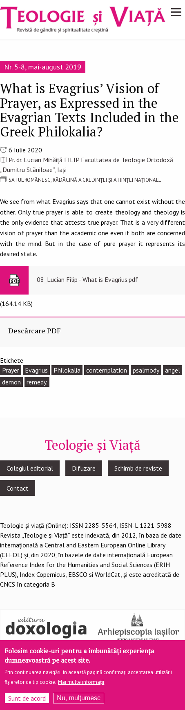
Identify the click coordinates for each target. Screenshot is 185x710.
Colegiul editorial (30, 468)
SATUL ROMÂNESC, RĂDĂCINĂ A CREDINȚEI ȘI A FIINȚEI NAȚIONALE (85, 179)
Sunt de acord (27, 702)
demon (11, 382)
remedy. (37, 382)
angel (172, 370)
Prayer (10, 370)
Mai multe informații (81, 686)
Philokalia (66, 370)
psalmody (146, 370)
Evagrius (36, 370)
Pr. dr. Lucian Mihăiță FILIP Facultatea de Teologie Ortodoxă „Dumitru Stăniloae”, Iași (86, 165)
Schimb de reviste (138, 468)
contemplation (106, 370)
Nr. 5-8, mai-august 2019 (42, 66)
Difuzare (84, 468)
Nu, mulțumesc (78, 702)
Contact (18, 488)
